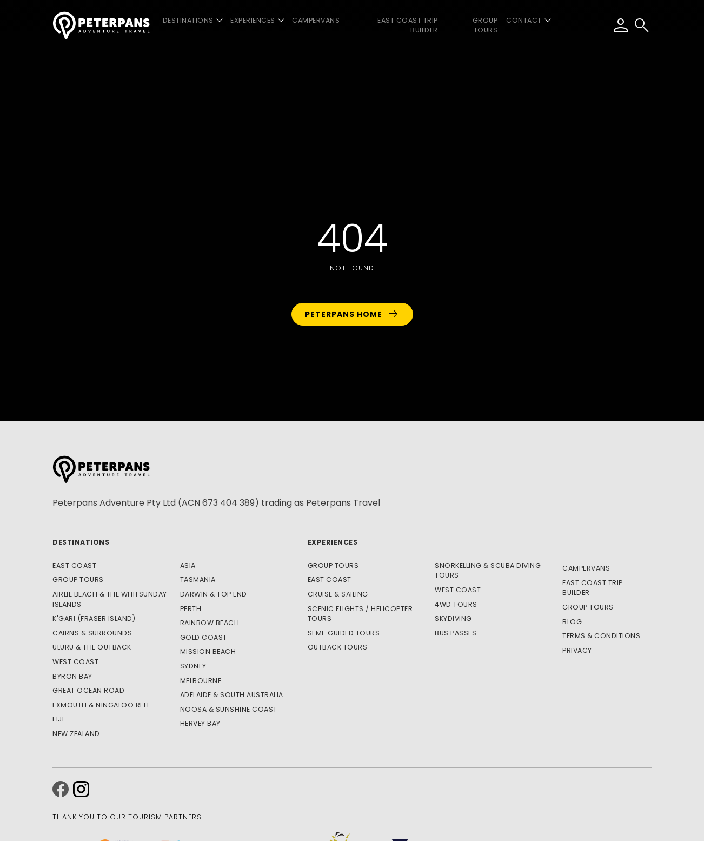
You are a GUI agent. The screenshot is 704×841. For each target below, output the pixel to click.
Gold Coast (203, 637)
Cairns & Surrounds (92, 633)
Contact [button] (524, 20)
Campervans (316, 20)
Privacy (577, 650)
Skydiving (453, 618)
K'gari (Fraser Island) (93, 618)
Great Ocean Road (88, 690)
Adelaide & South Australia (231, 694)
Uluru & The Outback (91, 647)
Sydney (193, 666)
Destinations (80, 542)
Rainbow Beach (210, 622)
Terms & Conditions (601, 635)
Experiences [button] (252, 20)
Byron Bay (72, 676)
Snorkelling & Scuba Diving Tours (488, 570)
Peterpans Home (352, 314)
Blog (572, 621)
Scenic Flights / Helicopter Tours (360, 614)
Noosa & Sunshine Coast (228, 709)
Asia (188, 565)
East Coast (74, 565)
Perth (191, 608)
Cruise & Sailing (338, 594)
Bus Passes (455, 633)
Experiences (333, 542)
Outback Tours (338, 647)
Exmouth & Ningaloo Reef (101, 705)
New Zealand (76, 733)
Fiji (58, 719)
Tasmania (198, 579)
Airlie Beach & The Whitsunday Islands (109, 599)
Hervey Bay (200, 723)
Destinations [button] (188, 20)
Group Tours (485, 25)
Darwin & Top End (213, 594)
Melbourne (201, 680)
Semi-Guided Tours (344, 633)
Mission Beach (208, 651)
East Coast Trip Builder (407, 25)
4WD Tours (456, 604)
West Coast (75, 661)
